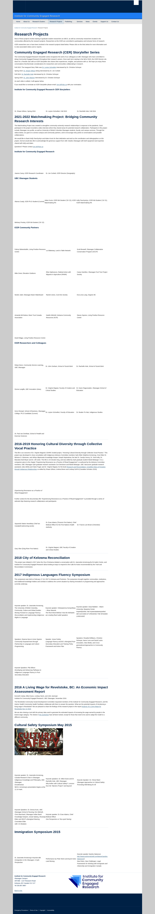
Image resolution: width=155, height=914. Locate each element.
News (88, 21)
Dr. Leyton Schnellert (49, 67)
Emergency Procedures (21, 910)
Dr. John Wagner (29, 78)
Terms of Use (34, 910)
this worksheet (44, 715)
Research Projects (56, 21)
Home (18, 21)
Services (80, 21)
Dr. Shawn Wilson (29, 71)
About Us (26, 21)
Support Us (104, 21)
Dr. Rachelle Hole (27, 74)
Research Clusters (39, 21)
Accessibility (50, 910)
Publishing (68, 21)
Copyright (42, 910)
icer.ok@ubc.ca (62, 84)
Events (95, 21)
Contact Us (115, 21)
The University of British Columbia (19, 6)
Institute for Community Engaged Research (26, 27)
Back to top (19, 890)
